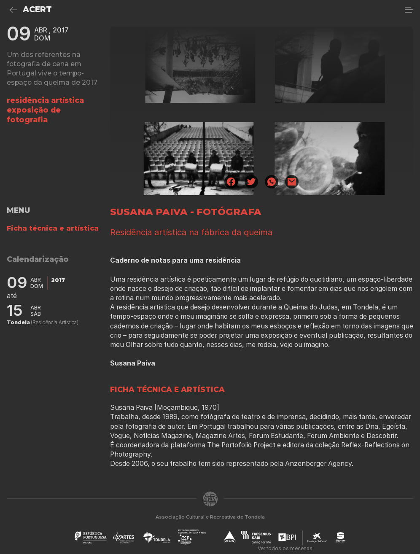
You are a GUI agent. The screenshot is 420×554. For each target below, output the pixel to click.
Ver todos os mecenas (285, 548)
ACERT (37, 9)
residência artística (45, 100)
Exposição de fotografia (34, 114)
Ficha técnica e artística (53, 228)
